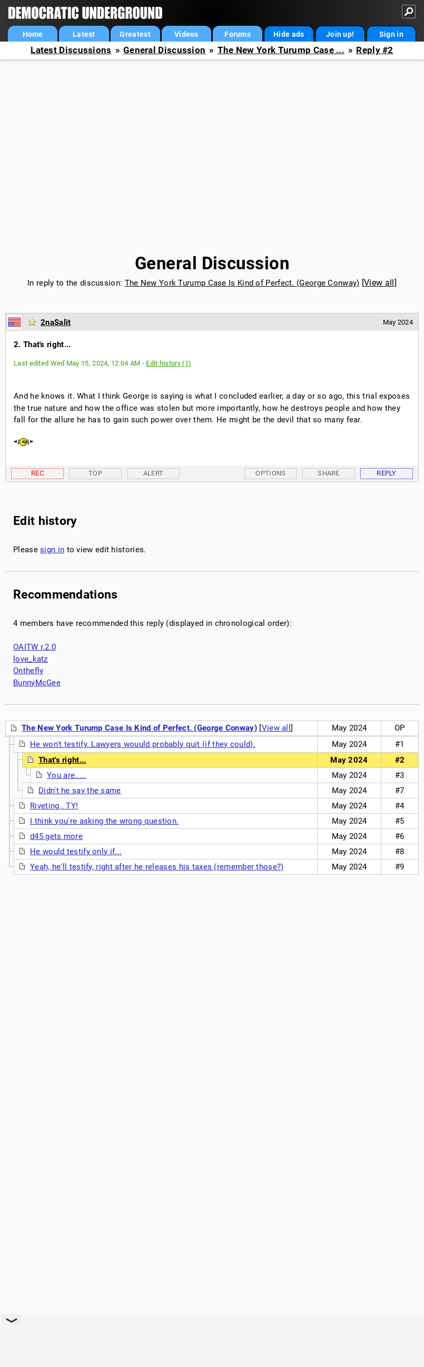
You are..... (66, 775)
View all (379, 283)
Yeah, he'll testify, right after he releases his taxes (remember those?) (157, 867)
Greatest (135, 34)
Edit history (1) (168, 363)
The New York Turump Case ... (281, 50)
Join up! (340, 34)
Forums (237, 34)
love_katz (30, 659)
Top (95, 473)
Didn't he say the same (79, 790)
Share (329, 473)
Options (270, 473)
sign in (52, 549)
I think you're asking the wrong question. (104, 821)
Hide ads (288, 34)
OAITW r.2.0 (34, 647)
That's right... (62, 760)
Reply (387, 473)
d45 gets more (56, 836)
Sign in (391, 34)
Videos (186, 34)
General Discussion (164, 50)
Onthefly (28, 670)
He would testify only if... (76, 851)
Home (33, 34)
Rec (37, 473)
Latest (84, 34)
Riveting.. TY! (54, 806)
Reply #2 (374, 50)
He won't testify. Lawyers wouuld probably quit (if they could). (142, 744)
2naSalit (56, 322)
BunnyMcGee (37, 682)
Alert (153, 473)
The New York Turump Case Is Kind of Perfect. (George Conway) (242, 283)
